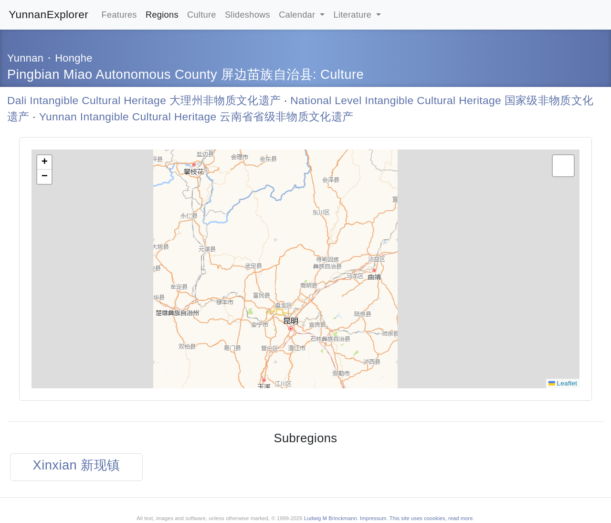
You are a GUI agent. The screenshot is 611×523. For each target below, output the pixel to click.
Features (119, 15)
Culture (201, 15)
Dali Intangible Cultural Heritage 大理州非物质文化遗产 (144, 100)
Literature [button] (354, 15)
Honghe (74, 58)
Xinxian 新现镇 (76, 465)
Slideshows (247, 15)
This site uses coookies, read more (431, 518)
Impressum (373, 518)
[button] (44, 162)
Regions (162, 15)
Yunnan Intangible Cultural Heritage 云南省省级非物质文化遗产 (196, 116)
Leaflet (562, 383)
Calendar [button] (298, 15)
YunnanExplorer (48, 14)
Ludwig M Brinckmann (330, 518)
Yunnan (25, 58)
